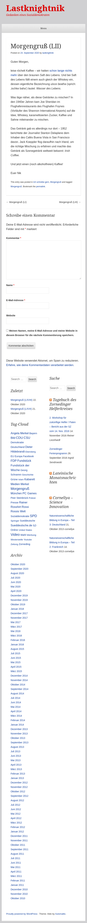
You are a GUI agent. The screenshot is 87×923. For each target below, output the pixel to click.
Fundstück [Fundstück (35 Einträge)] (24, 460)
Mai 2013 (16, 760)
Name (10, 285)
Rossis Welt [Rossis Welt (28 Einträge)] (18, 511)
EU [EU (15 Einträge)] (12, 456)
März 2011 (16, 876)
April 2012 (16, 818)
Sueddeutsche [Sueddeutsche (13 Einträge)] (27, 520)
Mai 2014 (16, 706)
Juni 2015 (16, 657)
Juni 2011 (16, 862)
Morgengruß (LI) (16, 202)
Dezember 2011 (19, 836)
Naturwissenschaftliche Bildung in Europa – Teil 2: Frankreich (62, 542)
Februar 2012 (18, 827)
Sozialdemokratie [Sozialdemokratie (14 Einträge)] (20, 516)
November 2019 (19, 600)
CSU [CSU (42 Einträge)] (27, 437)
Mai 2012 (16, 813)
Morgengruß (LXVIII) (21, 400)
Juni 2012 (16, 809)
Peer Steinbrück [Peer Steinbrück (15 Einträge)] (19, 498)
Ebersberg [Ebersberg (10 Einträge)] (30, 451)
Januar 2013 (17, 778)
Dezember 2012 (19, 782)
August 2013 (17, 747)
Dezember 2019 (19, 595)
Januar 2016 (17, 644)
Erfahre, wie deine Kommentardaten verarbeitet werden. (40, 365)
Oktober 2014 (18, 684)
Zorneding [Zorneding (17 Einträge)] (24, 544)
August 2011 (17, 853)
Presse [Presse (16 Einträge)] (14, 502)
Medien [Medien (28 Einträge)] (15, 484)
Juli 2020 (15, 577)
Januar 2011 (17, 885)
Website (10, 315)
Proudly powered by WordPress (21, 914)
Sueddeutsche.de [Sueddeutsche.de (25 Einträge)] (21, 525)
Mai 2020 (16, 586)
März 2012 (16, 822)
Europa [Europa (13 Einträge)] (18, 456)
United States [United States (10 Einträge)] (25, 530)
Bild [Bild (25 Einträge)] (13, 437)
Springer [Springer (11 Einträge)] (15, 520)
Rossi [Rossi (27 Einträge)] (25, 507)
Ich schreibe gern (41, 182)
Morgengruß (55, 182)
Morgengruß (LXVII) (21, 408)
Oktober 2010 (18, 898)
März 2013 (16, 769)
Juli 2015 (15, 653)
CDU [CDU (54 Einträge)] (19, 437)
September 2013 (19, 742)
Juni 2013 (16, 755)
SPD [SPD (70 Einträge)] (33, 516)
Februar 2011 (18, 880)
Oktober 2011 (18, 845)
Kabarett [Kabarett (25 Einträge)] (29, 479)
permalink (40, 186)
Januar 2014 (17, 724)
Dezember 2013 (19, 729)
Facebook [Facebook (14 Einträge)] (28, 456)
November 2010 (19, 894)
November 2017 (19, 617)
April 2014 (16, 711)
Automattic (60, 914)
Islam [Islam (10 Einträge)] (21, 479)
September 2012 (19, 796)
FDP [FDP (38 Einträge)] (14, 460)
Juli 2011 (15, 858)
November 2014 (19, 680)
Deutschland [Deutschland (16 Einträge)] (17, 447)
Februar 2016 (18, 640)
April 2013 (16, 764)
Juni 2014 (16, 702)
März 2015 (16, 671)
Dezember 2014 (19, 675)
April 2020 (16, 591)
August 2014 (17, 693)
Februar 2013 (18, 773)
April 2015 (16, 666)
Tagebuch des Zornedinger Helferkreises (62, 404)
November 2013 (19, 733)
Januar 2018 (17, 609)
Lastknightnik (35, 8)
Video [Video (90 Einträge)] (15, 534)
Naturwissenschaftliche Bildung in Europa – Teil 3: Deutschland (62, 520)
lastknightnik (48, 53)
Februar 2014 (18, 720)
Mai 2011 (16, 867)
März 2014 (16, 715)
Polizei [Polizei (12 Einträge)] (32, 498)
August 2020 (17, 573)
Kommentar (13, 238)
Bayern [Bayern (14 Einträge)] (33, 433)
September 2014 (19, 689)
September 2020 (19, 568)
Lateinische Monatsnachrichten (62, 477)
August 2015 (17, 649)
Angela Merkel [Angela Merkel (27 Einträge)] (20, 433)
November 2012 (19, 787)
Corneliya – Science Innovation (61, 502)
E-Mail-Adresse (15, 300)
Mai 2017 (16, 622)
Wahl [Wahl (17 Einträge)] (23, 535)
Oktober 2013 (18, 738)
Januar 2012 (17, 831)
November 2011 (19, 840)
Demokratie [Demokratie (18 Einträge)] (17, 442)
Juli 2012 (15, 804)
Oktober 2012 (18, 791)
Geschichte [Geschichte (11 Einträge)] (28, 474)
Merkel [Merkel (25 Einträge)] (25, 484)
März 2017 (16, 626)
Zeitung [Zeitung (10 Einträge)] (14, 544)
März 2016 (16, 635)
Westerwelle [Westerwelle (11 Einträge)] (17, 539)
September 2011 (19, 849)
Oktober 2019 (18, 604)
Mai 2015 (16, 662)
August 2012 (17, 800)
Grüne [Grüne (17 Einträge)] (14, 479)
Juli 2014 (15, 698)
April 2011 (16, 871)
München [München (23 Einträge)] (16, 493)
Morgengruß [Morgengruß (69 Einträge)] (20, 489)
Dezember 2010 (19, 889)
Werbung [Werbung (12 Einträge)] (31, 535)
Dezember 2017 (19, 613)
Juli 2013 (15, 751)
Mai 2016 (16, 631)
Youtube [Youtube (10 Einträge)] (28, 539)
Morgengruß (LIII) (70, 202)
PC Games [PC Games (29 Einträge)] (30, 493)
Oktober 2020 (18, 564)
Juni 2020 (16, 582)
